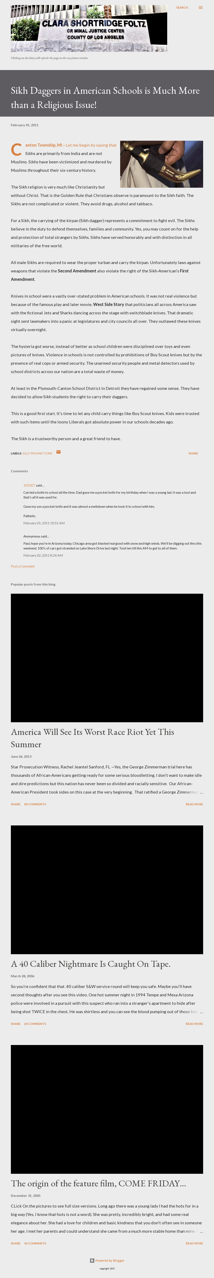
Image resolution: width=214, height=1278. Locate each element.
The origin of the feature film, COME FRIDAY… (98, 1183)
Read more (194, 804)
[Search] (182, 7)
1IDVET (29, 485)
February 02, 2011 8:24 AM (43, 555)
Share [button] (193, 453)
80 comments (35, 804)
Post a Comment (23, 566)
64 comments (35, 1024)
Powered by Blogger (107, 1260)
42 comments (35, 1243)
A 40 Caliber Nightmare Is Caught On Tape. (91, 964)
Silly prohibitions (37, 453)
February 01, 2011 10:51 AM (44, 523)
